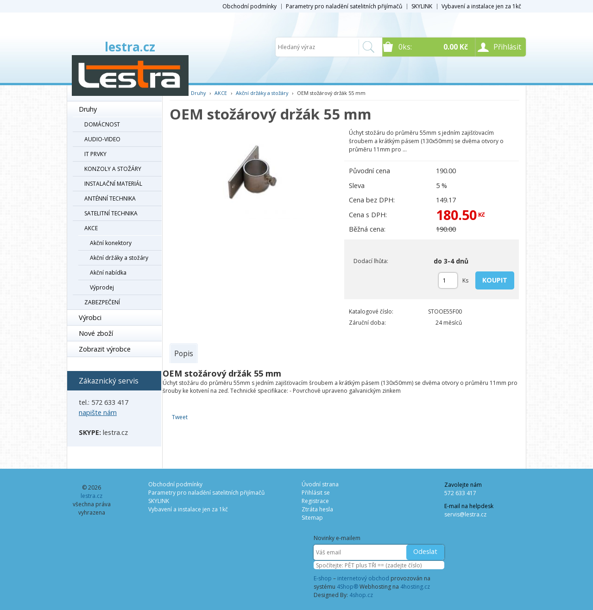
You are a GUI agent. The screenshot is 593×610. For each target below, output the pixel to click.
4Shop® (347, 587)
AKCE (91, 228)
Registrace (315, 501)
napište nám (98, 412)
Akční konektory (111, 243)
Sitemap (312, 518)
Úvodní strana (320, 484)
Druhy (88, 109)
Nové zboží (96, 333)
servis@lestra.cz (465, 514)
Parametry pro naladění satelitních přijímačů (344, 6)
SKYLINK (421, 6)
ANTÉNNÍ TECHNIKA (110, 198)
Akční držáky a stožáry (119, 258)
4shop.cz (361, 595)
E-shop (323, 578)
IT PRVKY (95, 154)
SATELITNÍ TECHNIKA (111, 213)
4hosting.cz (415, 587)
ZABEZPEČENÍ (102, 302)
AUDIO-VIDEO (102, 139)
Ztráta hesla (317, 509)
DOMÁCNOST (102, 124)
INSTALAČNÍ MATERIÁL (113, 184)
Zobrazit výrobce (105, 349)
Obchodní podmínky (249, 6)
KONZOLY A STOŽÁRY (112, 169)
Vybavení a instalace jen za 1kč (481, 6)
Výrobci (90, 317)
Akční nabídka (108, 273)
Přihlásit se (316, 493)
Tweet (180, 417)
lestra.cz (130, 46)
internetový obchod (363, 578)
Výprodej (102, 287)
